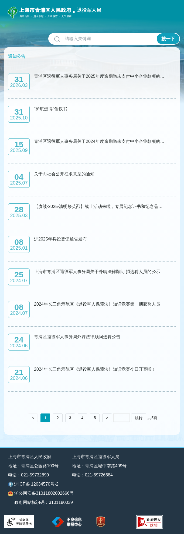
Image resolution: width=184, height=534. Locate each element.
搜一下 (168, 38)
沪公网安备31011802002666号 (41, 493)
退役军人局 (89, 10)
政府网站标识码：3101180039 (43, 502)
